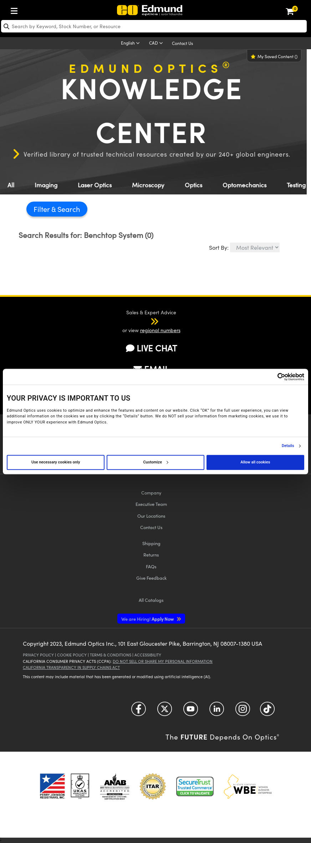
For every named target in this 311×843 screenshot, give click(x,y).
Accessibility (147, 654)
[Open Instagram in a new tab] (242, 711)
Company (151, 492)
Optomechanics (244, 185)
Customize (155, 462)
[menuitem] (16, 9)
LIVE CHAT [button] (151, 348)
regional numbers (160, 330)
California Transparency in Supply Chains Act (71, 667)
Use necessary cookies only (55, 462)
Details (288, 446)
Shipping (151, 543)
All (10, 185)
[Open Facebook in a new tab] (138, 711)
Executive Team (151, 504)
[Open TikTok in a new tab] (267, 711)
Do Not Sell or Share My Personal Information (163, 661)
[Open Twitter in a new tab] (164, 711)
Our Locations (151, 516)
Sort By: (219, 247)
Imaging (46, 185)
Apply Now (148, 619)
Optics (193, 185)
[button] (145, 321)
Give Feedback (151, 578)
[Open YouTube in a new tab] (190, 711)
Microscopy (148, 185)
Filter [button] (42, 209)
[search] (154, 26)
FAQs (151, 566)
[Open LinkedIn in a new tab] (216, 711)
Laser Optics (95, 185)
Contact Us (182, 43)
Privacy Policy (38, 654)
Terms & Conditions (110, 654)
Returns (151, 555)
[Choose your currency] (157, 43)
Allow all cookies (255, 462)
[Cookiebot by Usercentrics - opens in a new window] (273, 377)
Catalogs (151, 600)
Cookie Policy (72, 654)
